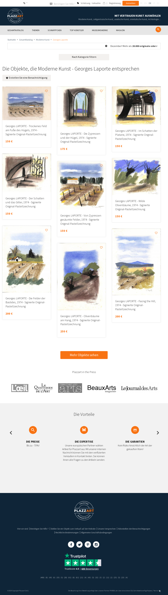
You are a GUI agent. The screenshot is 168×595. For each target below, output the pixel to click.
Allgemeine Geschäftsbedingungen (96, 532)
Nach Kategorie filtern (84, 56)
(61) (69, 577)
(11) (109, 577)
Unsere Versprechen (107, 528)
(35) (56, 577)
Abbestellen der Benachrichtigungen (134, 528)
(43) (48, 577)
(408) (40, 577)
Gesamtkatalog (26, 39)
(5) (60, 577)
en (145, 3)
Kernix (157, 591)
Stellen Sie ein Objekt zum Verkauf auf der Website (73, 528)
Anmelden (130, 3)
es (158, 3)
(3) (102, 577)
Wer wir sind (22, 528)
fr (141, 3)
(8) (44, 577)
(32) (97, 577)
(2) (105, 577)
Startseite (11, 39)
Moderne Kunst (42, 39)
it (154, 3)
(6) (52, 577)
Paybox (149, 591)
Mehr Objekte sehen (84, 355)
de (150, 3)
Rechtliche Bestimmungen (67, 532)
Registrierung (115, 3)
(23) (125, 577)
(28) (64, 577)
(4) (85, 577)
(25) (117, 577)
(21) (81, 577)
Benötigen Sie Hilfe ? (39, 528)
